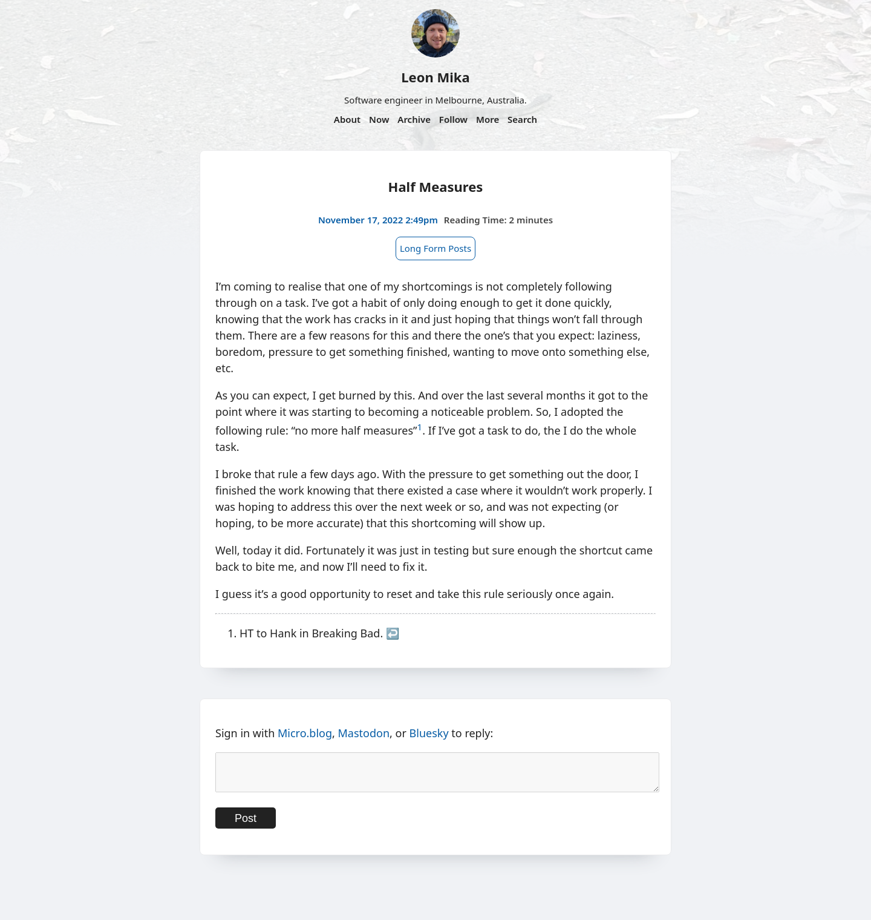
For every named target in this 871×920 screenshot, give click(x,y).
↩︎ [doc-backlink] (392, 633)
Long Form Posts (435, 248)
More (487, 119)
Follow (453, 119)
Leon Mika (435, 77)
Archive (414, 119)
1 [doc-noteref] (420, 427)
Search (522, 119)
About (347, 119)
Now (379, 119)
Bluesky (429, 733)
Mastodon (364, 733)
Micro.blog (305, 733)
